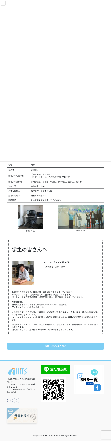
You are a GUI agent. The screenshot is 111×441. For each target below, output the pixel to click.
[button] (55, 346)
